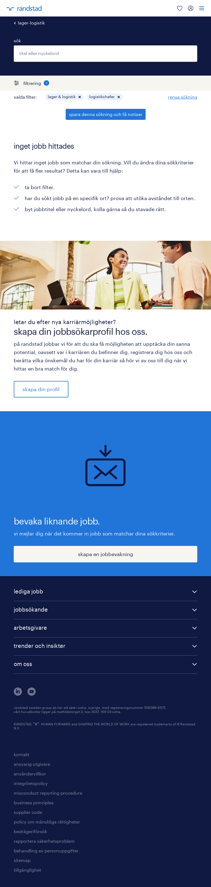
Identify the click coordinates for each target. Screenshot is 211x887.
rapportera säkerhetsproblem (44, 841)
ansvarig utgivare (32, 764)
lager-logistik (31, 22)
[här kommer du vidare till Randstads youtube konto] (31, 694)
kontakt (21, 754)
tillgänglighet (27, 869)
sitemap (22, 860)
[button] (79, 97)
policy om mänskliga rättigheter (47, 821)
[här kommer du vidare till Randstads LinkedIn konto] (18, 694)
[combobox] (105, 53)
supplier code (28, 812)
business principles (34, 802)
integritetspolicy (31, 783)
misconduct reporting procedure (48, 792)
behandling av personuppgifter (46, 850)
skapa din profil (41, 389)
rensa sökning (182, 97)
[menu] (202, 8)
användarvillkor (30, 773)
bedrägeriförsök (30, 831)
